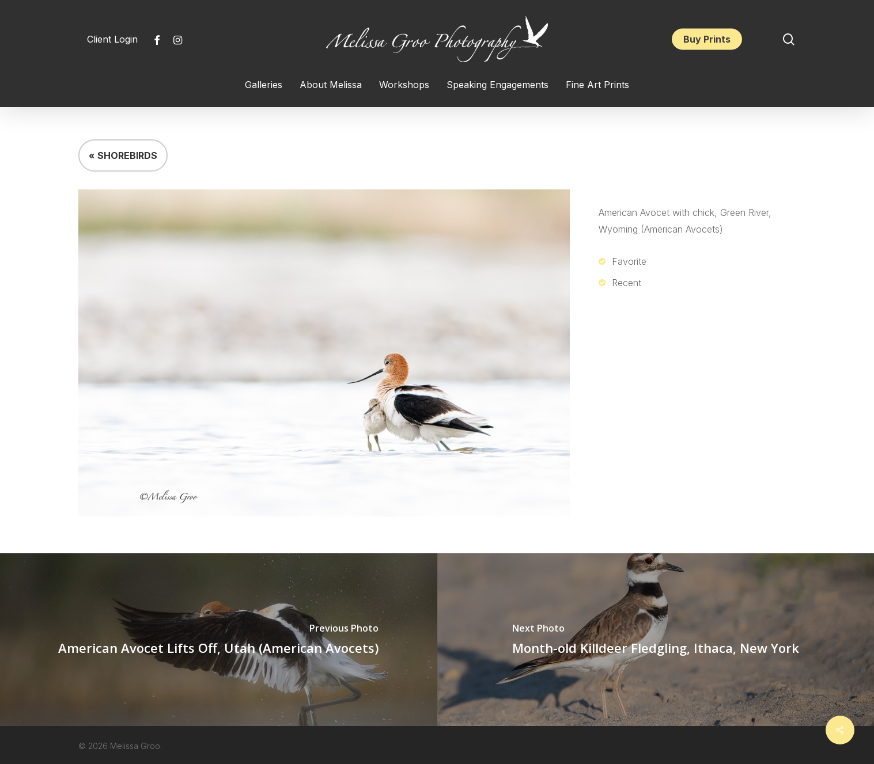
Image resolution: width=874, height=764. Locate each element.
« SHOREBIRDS (123, 155)
